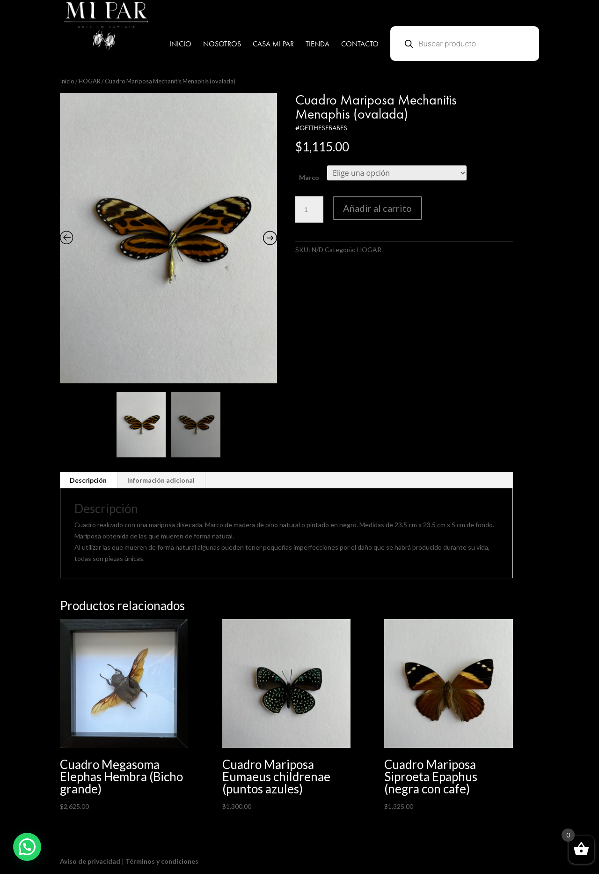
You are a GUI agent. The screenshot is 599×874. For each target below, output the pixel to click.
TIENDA (317, 45)
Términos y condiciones (161, 861)
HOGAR (90, 81)
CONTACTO (360, 45)
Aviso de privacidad (90, 861)
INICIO (180, 45)
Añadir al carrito (377, 208)
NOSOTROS (222, 45)
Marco (309, 177)
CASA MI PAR (273, 45)
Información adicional (161, 480)
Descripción (88, 480)
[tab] (88, 480)
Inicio (67, 81)
